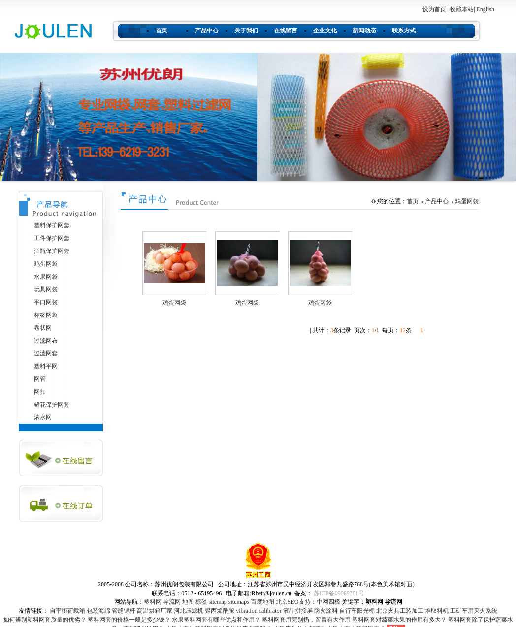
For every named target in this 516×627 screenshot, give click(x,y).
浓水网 (43, 417)
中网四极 (328, 601)
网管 (40, 379)
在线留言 (285, 30)
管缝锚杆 (123, 610)
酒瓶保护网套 (51, 251)
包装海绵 (98, 610)
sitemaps (238, 601)
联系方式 (404, 30)
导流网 (172, 601)
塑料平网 (46, 366)
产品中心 (207, 30)
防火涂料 (326, 610)
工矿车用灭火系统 (473, 610)
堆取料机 (437, 610)
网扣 (40, 391)
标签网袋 (46, 315)
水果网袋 (46, 276)
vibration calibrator (258, 610)
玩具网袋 (46, 289)
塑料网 (152, 601)
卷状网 (43, 327)
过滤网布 (46, 340)
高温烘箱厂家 (154, 610)
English (485, 9)
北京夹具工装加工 (399, 610)
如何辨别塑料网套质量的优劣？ (44, 619)
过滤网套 (46, 353)
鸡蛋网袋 (46, 263)
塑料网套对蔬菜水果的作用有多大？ (399, 619)
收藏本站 (462, 9)
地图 (188, 601)
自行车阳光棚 (357, 610)
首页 (161, 30)
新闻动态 (364, 30)
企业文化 (325, 30)
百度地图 (262, 601)
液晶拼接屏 (298, 610)
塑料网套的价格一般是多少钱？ (129, 619)
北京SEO (287, 601)
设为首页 (434, 9)
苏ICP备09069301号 (339, 593)
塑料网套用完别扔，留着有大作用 (306, 619)
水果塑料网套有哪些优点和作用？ (216, 619)
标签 (201, 601)
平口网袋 (46, 302)
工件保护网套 (51, 238)
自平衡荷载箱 (67, 610)
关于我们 (246, 30)
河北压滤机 (188, 610)
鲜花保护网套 (51, 404)
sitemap (218, 601)
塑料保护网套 (51, 225)
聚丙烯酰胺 (219, 610)
